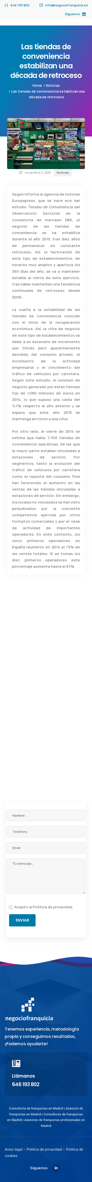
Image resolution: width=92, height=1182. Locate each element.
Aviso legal (13, 1149)
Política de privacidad (52, 907)
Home (37, 85)
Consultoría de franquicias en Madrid (36, 1108)
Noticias (53, 85)
